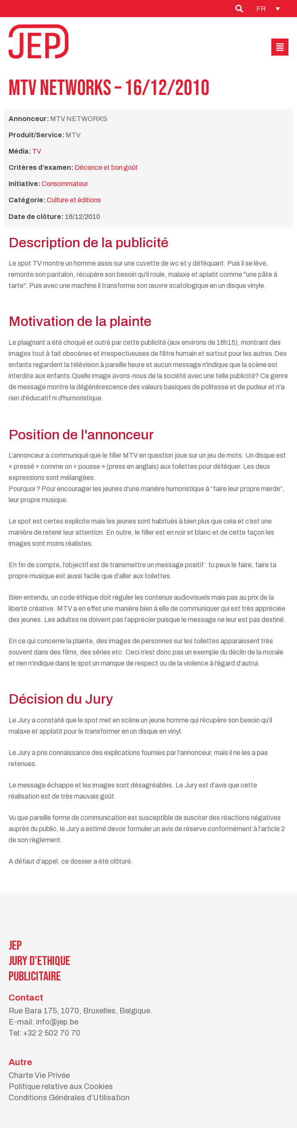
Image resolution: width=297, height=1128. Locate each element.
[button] (279, 47)
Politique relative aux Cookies (61, 1086)
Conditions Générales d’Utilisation (69, 1097)
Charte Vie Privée (39, 1075)
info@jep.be (57, 1022)
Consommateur (65, 183)
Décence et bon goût (106, 167)
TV (36, 151)
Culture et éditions (74, 200)
